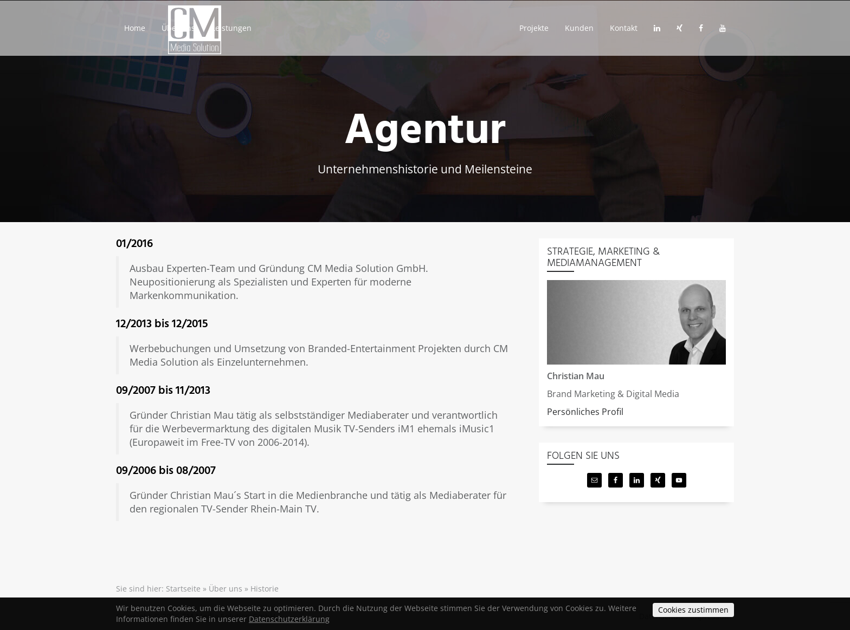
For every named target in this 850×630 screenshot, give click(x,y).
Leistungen (242, 33)
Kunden (569, 33)
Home (136, 33)
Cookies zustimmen (693, 610)
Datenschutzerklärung (289, 619)
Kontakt (618, 33)
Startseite (183, 588)
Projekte (520, 33)
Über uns (184, 33)
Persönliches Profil (585, 412)
